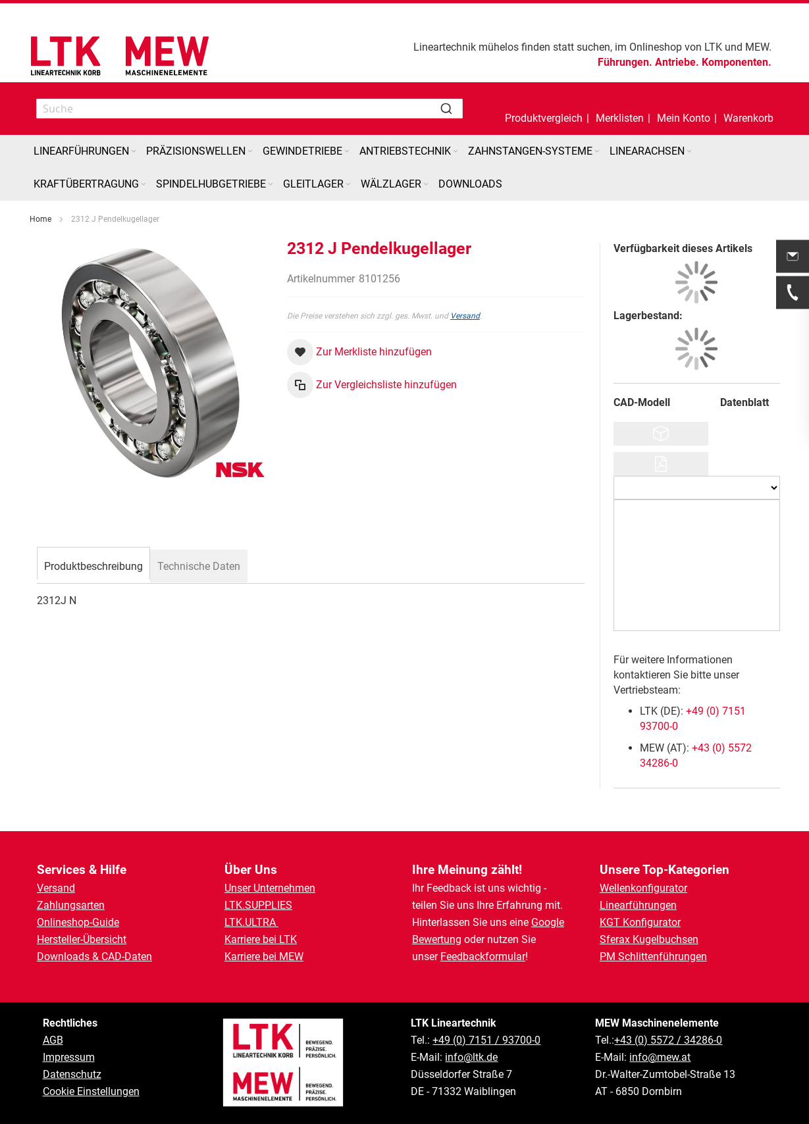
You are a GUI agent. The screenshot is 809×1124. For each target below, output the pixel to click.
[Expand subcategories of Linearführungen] (133, 152)
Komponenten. (736, 62)
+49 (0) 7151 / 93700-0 (486, 1040)
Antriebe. (677, 62)
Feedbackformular (482, 956)
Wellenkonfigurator (643, 888)
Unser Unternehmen (269, 888)
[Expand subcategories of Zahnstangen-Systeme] (597, 152)
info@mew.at (660, 1057)
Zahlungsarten (71, 905)
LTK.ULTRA (251, 922)
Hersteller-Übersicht (81, 939)
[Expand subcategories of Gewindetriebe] (347, 152)
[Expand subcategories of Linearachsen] (689, 152)
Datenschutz (72, 1074)
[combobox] (249, 108)
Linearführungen (638, 905)
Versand (465, 315)
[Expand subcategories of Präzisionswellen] (250, 152)
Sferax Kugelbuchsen (649, 939)
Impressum (69, 1057)
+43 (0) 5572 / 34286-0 (668, 1040)
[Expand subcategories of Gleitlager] (348, 185)
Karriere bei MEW (263, 956)
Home (40, 219)
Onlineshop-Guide (78, 922)
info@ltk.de (471, 1057)
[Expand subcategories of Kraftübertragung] (143, 185)
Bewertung (436, 939)
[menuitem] (86, 151)
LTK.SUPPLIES (258, 905)
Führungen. (625, 62)
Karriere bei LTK (260, 939)
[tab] (93, 564)
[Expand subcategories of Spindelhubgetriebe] (270, 185)
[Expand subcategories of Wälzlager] (426, 185)
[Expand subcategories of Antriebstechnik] (455, 152)
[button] (683, 109)
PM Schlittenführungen (653, 956)
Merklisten (620, 118)
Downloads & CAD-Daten (94, 956)
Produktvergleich (544, 118)
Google (547, 922)
